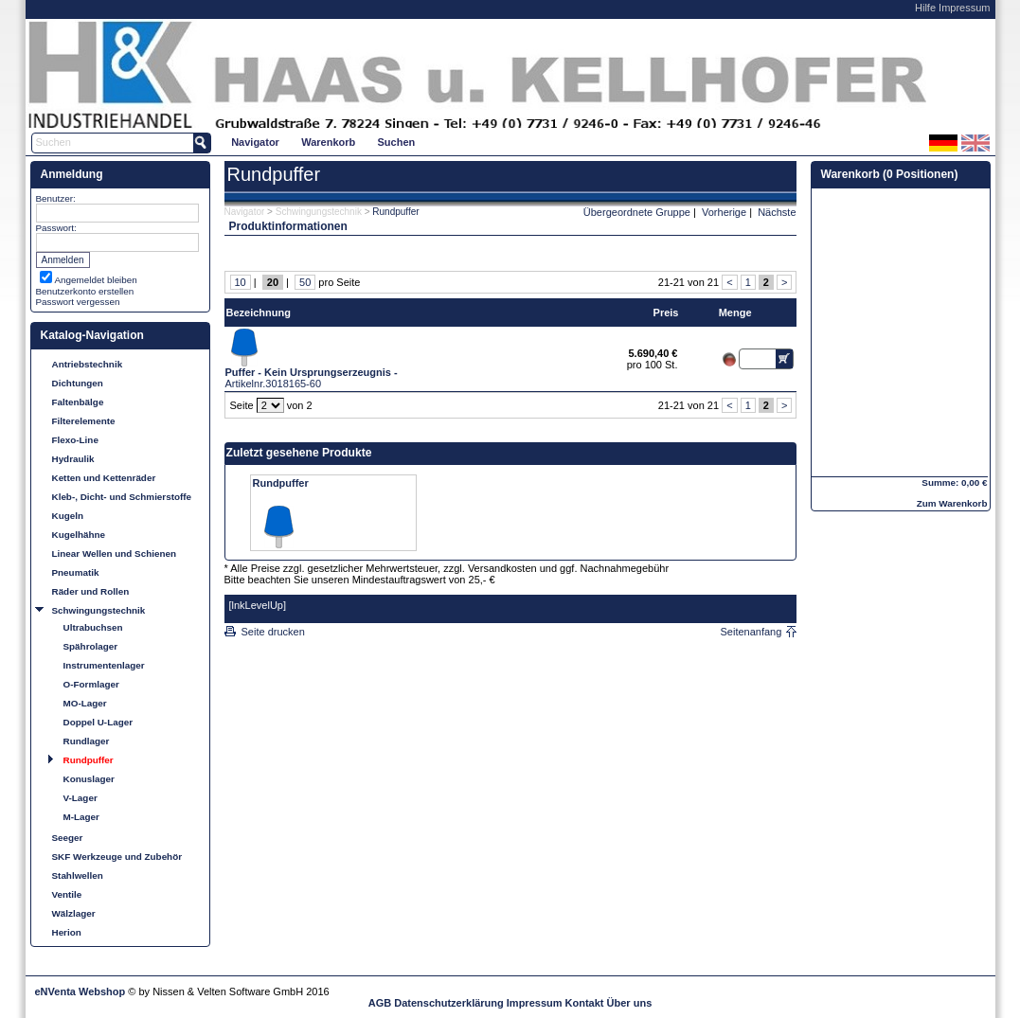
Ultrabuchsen (93, 627)
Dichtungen (77, 383)
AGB (379, 1003)
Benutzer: (56, 198)
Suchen (397, 142)
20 (272, 282)
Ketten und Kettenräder (104, 478)
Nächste (777, 212)
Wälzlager (74, 913)
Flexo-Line (75, 440)
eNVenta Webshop (80, 991)
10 (240, 282)
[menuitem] (256, 141)
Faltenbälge (78, 402)
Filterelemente (84, 421)
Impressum (964, 7)
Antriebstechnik (87, 364)
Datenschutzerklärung (449, 1003)
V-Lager (80, 798)
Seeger (67, 837)
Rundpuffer (88, 760)
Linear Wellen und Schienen (114, 553)
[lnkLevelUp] (258, 605)
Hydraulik (73, 459)
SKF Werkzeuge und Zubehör (117, 856)
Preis (666, 312)
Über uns (630, 1003)
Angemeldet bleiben (96, 280)
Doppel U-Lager (98, 722)
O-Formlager (91, 684)
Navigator (255, 142)
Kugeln (67, 515)
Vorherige (724, 212)
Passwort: (56, 228)
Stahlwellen (77, 875)
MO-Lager (85, 703)
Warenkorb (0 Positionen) (889, 174)
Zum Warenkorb (952, 503)
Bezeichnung (258, 312)
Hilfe (925, 7)
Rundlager (86, 741)
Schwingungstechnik (99, 610)
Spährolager (90, 646)
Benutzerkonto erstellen (85, 291)
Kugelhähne (79, 534)
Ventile (67, 894)
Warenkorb (328, 142)
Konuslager (89, 779)
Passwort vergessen (78, 301)
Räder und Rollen (91, 591)
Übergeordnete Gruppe (636, 212)
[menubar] (323, 141)
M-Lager (81, 817)
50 (305, 282)
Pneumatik (75, 572)
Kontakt (584, 1003)
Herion (66, 932)
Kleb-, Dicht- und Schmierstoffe (122, 496)
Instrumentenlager (104, 665)
